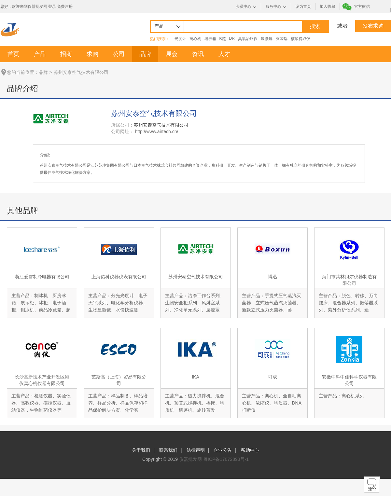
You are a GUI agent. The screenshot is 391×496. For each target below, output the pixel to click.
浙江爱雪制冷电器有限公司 (42, 276)
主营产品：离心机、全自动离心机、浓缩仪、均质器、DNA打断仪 (272, 403)
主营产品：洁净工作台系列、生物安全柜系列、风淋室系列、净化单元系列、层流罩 (194, 302)
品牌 (145, 54)
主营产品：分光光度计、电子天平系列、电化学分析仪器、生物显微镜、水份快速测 (117, 302)
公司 (119, 54)
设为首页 (303, 6)
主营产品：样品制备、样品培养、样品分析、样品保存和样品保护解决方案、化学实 (117, 403)
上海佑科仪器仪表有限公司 (118, 276)
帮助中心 (250, 450)
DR (232, 38)
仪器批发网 (190, 459)
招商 (66, 54)
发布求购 (373, 26)
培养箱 (210, 38)
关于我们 (141, 450)
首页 (13, 54)
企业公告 (223, 450)
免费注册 (65, 6)
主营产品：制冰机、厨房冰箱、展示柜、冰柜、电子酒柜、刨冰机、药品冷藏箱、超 (41, 302)
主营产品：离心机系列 (341, 395)
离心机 (195, 38)
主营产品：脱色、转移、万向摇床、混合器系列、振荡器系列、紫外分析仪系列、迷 (348, 302)
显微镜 (266, 38)
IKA (195, 376)
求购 (92, 54)
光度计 (180, 38)
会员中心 (243, 6)
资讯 (198, 54)
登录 (52, 6)
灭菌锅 (281, 38)
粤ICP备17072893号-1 (226, 459)
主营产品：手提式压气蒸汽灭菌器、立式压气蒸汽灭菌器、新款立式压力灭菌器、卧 (271, 302)
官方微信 (362, 6)
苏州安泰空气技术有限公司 (195, 276)
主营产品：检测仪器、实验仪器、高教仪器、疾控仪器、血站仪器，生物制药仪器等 (41, 403)
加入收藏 (327, 6)
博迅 (272, 276)
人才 (224, 54)
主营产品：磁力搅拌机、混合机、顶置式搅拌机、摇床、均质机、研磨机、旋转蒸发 (194, 403)
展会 (171, 54)
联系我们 (168, 450)
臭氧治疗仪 (248, 38)
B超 (222, 38)
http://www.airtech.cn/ (156, 131)
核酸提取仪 (300, 38)
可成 (272, 376)
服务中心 (273, 6)
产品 (40, 54)
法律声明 (196, 450)
